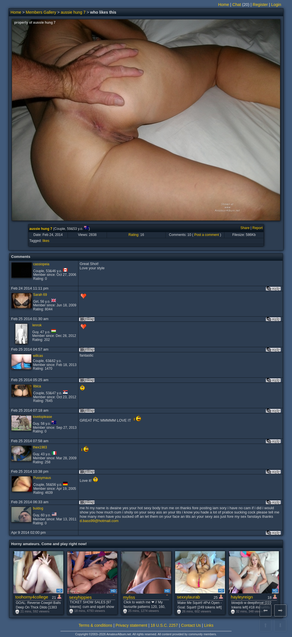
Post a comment (206, 235)
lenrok (37, 325)
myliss (129, 597)
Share (245, 228)
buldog (38, 508)
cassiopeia (41, 264)
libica (37, 386)
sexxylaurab (188, 596)
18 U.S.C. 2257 (164, 625)
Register (260, 4)
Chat (236, 4)
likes (45, 241)
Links (209, 625)
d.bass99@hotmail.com (99, 521)
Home (223, 4)
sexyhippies (80, 597)
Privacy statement (131, 625)
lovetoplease (42, 417)
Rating (133, 235)
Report (257, 228)
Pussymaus (42, 478)
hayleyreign (242, 596)
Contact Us (191, 625)
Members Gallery (41, 12)
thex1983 (40, 447)
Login (276, 4)
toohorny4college (31, 596)
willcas (38, 356)
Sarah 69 (40, 295)
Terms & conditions (95, 625)
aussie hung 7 (73, 12)
